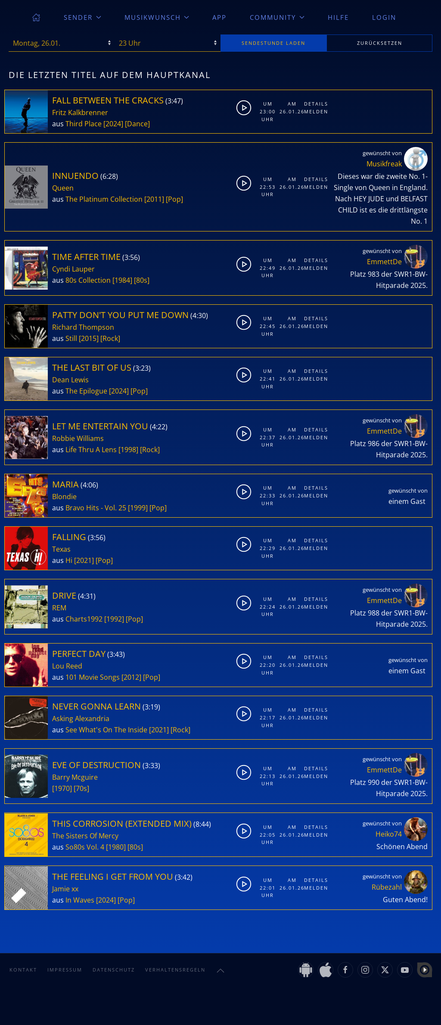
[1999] (138, 507)
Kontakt (23, 969)
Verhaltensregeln (175, 969)
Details (314, 103)
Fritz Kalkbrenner (80, 112)
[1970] (62, 788)
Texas (61, 549)
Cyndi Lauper (73, 269)
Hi (68, 560)
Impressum (64, 969)
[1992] (114, 619)
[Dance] (137, 123)
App (219, 17)
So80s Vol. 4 (84, 847)
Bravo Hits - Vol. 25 (95, 507)
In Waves (79, 900)
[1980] (116, 847)
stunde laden (273, 43)
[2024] (113, 123)
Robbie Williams (78, 438)
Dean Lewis (70, 379)
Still (71, 338)
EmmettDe (384, 261)
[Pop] (174, 199)
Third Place (83, 123)
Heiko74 (389, 834)
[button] (220, 970)
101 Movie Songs (92, 677)
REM (59, 607)
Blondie (64, 496)
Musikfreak (384, 164)
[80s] (141, 280)
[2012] (131, 677)
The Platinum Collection (104, 199)
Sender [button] (82, 17)
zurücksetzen (379, 43)
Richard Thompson (83, 327)
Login (384, 17)
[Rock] (110, 338)
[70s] (81, 788)
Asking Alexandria (80, 718)
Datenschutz (114, 969)
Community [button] (277, 17)
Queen (63, 188)
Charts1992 (83, 619)
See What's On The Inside (106, 729)
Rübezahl (387, 887)
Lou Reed (67, 666)
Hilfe (338, 17)
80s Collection (88, 280)
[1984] (122, 280)
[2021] (84, 560)
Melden (314, 111)
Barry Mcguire (75, 777)
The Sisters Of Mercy (85, 836)
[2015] (89, 338)
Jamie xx (65, 889)
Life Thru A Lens (91, 449)
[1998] (128, 449)
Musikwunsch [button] (156, 17)
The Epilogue (86, 391)
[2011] (154, 199)
